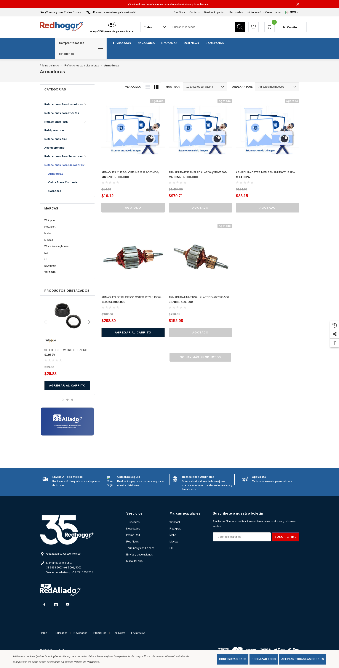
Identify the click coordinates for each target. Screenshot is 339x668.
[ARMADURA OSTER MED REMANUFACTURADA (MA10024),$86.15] (267, 130)
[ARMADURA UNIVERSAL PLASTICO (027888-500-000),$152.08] (200, 255)
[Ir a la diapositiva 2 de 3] (67, 400)
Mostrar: (173, 86)
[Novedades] (146, 43)
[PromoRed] (169, 43)
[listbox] (277, 86)
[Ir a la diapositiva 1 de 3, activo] (63, 400)
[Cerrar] (297, 4)
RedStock (179, 12)
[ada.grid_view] (156, 86)
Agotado (133, 207)
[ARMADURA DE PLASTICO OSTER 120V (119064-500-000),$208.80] (133, 255)
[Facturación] (214, 43)
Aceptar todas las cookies (302, 659)
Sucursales (236, 12)
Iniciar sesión (254, 12)
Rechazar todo (264, 659)
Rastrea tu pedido (214, 12)
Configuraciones (232, 659)
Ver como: (133, 86)
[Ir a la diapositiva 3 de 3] (72, 400)
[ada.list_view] (147, 86)
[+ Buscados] (121, 43)
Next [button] (89, 321)
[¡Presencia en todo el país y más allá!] (110, 12)
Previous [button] (45, 321)
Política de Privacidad (86, 661)
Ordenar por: (242, 86)
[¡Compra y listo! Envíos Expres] (60, 12)
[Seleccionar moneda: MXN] (292, 12)
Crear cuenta (273, 12)
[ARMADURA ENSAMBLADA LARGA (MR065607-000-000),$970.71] (200, 130)
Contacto (194, 12)
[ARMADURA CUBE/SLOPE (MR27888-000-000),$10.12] (133, 130)
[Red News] (191, 43)
